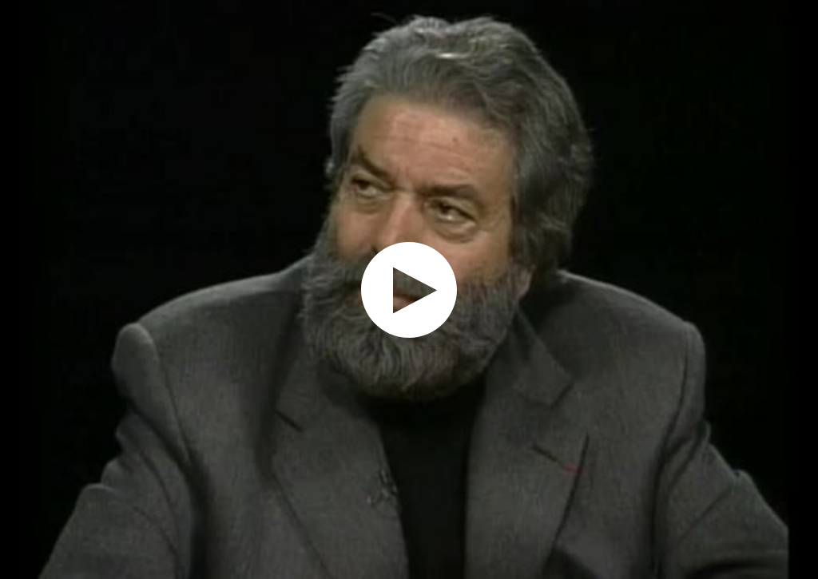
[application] (409, 289)
